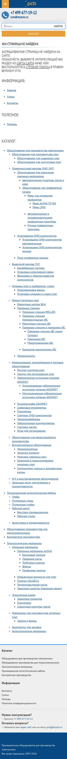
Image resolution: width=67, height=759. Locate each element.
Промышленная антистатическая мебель (31, 493)
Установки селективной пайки (35, 272)
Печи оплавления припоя (32, 257)
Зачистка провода (28, 452)
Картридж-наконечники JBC (39, 349)
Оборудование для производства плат (35, 154)
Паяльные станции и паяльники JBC (43, 327)
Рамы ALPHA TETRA (44, 203)
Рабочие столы (26, 516)
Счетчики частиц (27, 427)
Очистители (24, 602)
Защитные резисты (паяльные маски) (39, 588)
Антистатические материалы (29, 631)
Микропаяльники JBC (40, 343)
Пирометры (24, 411)
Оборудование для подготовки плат (39, 162)
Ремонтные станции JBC (36, 323)
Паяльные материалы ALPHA (34, 551)
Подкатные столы (22, 500)
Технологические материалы (24, 543)
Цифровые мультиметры (31, 407)
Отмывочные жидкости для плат (36, 577)
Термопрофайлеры (28, 419)
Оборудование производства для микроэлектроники (30, 662)
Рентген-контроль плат (30, 370)
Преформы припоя (34, 570)
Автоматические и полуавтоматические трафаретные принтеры (41, 217)
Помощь (12, 124)
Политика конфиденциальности (19, 703)
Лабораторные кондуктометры (36, 423)
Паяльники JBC (36, 339)
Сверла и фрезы (27, 620)
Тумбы (16, 496)
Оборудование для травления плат (38, 158)
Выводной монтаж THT (26, 264)
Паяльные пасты (32, 559)
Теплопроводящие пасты (32, 584)
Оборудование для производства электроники (35, 150)
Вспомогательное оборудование (31, 445)
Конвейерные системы (30, 268)
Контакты (12, 103)
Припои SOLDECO (28, 580)
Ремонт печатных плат (25, 300)
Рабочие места (21, 508)
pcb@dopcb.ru (19, 17)
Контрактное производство (23, 537)
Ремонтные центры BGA (31, 304)
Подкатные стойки (23, 504)
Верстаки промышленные (32, 512)
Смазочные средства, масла (33, 606)
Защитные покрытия (29, 598)
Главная (11, 90)
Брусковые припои (33, 555)
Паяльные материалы (25, 547)
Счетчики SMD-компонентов (34, 415)
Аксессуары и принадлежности (30, 522)
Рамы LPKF (39, 207)
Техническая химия (23, 595)
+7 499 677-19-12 (23, 13)
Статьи (10, 96)
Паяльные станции (28, 308)
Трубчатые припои (33, 562)
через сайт (26, 727)
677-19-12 (23, 718)
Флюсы (26, 566)
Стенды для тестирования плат (35, 374)
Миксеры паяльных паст (32, 456)
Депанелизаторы (27, 449)
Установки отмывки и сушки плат (37, 294)
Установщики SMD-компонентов (37, 235)
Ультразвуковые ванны (31, 290)
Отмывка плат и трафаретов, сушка (33, 286)
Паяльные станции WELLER (38, 312)
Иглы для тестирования (31, 430)
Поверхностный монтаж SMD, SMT (33, 168)
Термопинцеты (26, 356)
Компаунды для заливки (26, 627)
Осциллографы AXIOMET (32, 403)
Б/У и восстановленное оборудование (35, 478)
